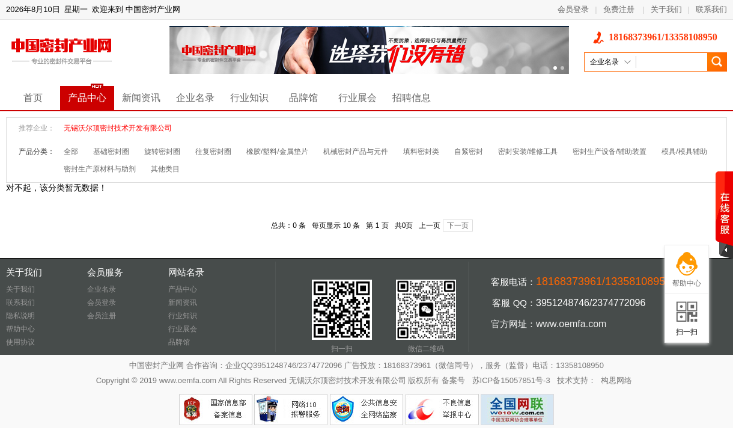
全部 (71, 151)
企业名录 (195, 98)
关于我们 (666, 9)
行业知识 (249, 98)
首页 (33, 98)
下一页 (458, 225)
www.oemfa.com (571, 324)
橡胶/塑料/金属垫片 (277, 151)
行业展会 (357, 98)
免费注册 (618, 9)
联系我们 (711, 9)
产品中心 (87, 98)
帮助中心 (20, 329)
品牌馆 (303, 98)
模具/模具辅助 (684, 151)
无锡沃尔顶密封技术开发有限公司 (118, 128)
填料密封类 (421, 151)
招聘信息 (411, 98)
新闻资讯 (141, 98)
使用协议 (20, 342)
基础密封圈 (111, 151)
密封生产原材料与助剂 (100, 169)
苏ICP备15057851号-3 (511, 380)
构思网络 (616, 380)
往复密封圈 (213, 151)
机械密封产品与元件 (355, 151)
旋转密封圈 (162, 151)
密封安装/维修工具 (528, 151)
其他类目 (165, 169)
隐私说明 (20, 316)
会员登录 (573, 9)
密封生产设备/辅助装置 (609, 151)
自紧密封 (468, 151)
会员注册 (101, 316)
